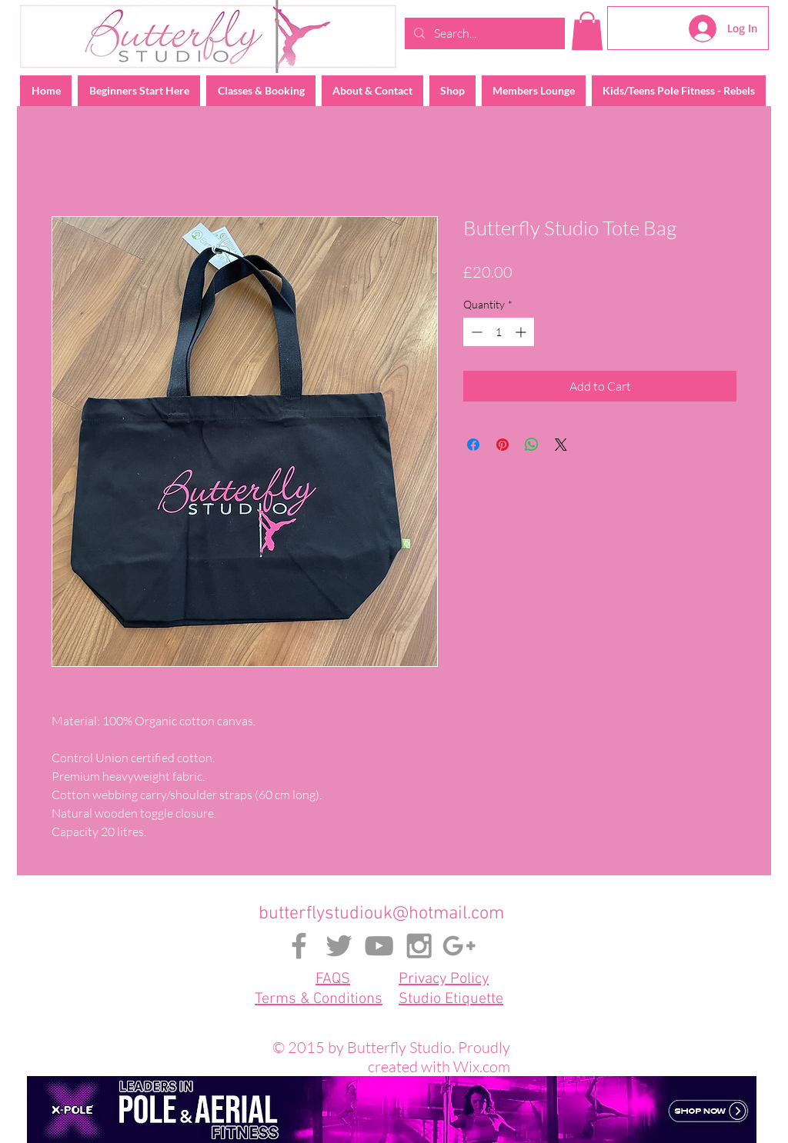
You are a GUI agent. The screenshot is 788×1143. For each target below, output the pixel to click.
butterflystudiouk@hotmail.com (381, 914)
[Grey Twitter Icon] (339, 945)
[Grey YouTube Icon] (379, 945)
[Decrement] (475, 331)
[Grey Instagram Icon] (419, 945)
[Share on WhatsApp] (532, 444)
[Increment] (522, 331)
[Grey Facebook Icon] (299, 945)
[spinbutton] (499, 331)
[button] (587, 31)
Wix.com (481, 1066)
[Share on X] (561, 444)
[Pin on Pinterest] (502, 444)
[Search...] (483, 33)
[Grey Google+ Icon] (459, 945)
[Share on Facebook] (473, 444)
